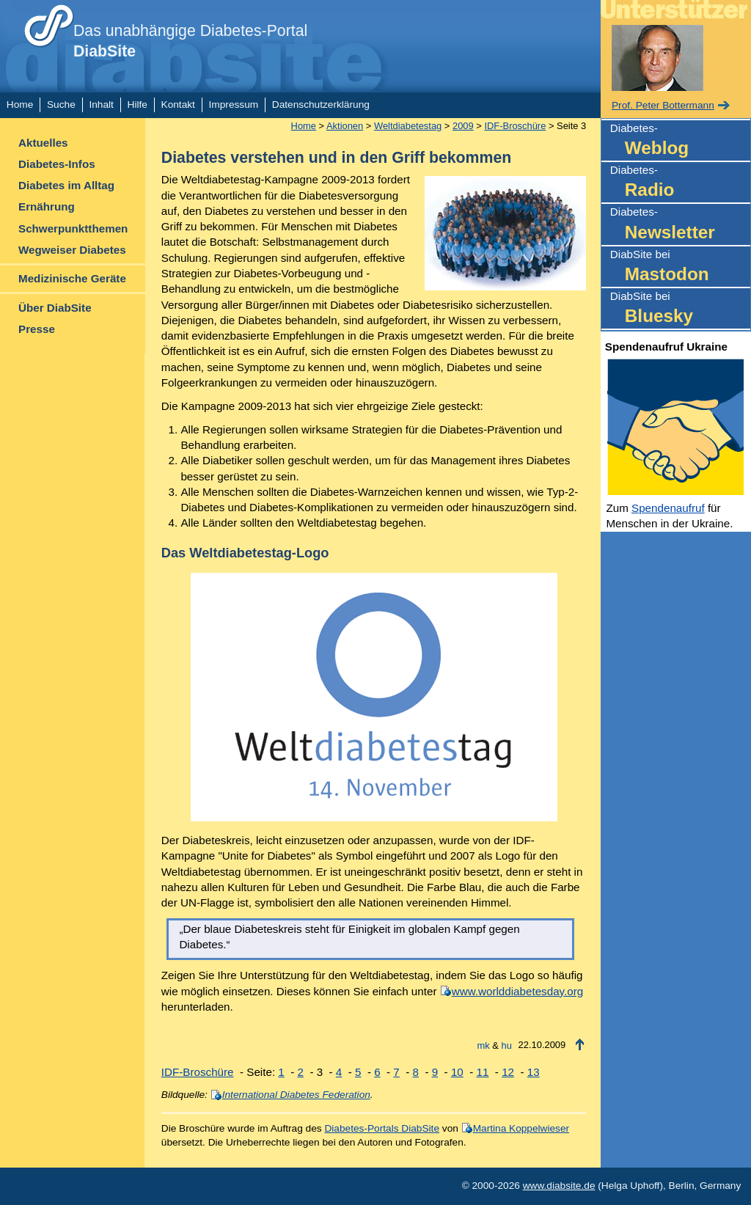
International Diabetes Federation (296, 1094)
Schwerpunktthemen (73, 228)
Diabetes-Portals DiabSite (381, 1128)
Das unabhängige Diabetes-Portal (190, 41)
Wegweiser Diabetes (72, 249)
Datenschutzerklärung (321, 104)
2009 (463, 125)
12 (508, 1072)
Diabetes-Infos (56, 164)
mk (483, 1045)
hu (507, 1045)
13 (533, 1072)
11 (483, 1072)
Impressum (234, 104)
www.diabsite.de (559, 1185)
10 (457, 1072)
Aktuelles (43, 142)
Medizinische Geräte (72, 278)
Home (20, 104)
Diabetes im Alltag (66, 185)
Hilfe (137, 104)
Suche (61, 104)
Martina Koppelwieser (521, 1128)
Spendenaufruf (668, 508)
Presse (36, 329)
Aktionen (344, 125)
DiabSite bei (680, 267)
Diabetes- (680, 141)
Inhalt (101, 104)
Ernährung (46, 206)
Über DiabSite (55, 307)
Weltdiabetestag (408, 125)
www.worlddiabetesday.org (518, 991)
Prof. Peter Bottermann (663, 105)
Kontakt (178, 104)
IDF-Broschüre (515, 125)
